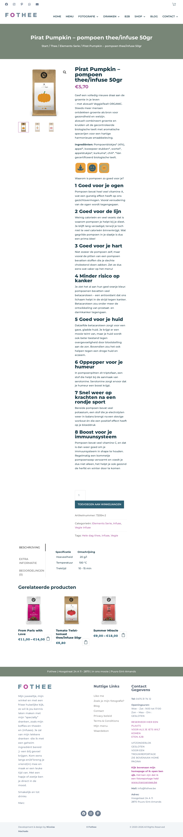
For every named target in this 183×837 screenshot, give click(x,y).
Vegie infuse (83, 527)
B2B (127, 16)
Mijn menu (101, 725)
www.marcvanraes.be (144, 782)
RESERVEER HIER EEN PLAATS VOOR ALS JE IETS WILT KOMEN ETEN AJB (145, 729)
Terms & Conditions (106, 720)
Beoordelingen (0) (31, 572)
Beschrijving (29, 547)
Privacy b (99, 715)
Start (45, 46)
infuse (106, 535)
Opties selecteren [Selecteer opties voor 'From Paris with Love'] (48, 638)
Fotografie (86, 16)
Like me (99, 696)
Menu (70, 16)
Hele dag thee (91, 535)
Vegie (114, 535)
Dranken (109, 16)
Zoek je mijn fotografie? (109, 700)
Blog (154, 16)
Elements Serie (70, 46)
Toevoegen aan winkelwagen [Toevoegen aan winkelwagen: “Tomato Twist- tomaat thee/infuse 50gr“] (85, 642)
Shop (138, 16)
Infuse (117, 523)
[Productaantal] (80, 495)
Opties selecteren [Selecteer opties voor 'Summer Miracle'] (123, 634)
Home (57, 16)
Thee (54, 46)
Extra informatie (28, 561)
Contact (168, 16)
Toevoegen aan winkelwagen (99, 504)
